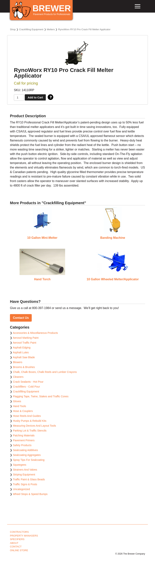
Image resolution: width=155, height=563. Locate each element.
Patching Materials (24, 435)
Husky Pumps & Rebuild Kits (29, 420)
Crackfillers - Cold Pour (26, 386)
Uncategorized (21, 489)
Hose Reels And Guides (27, 415)
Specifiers (17, 539)
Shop (13, 29)
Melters (51, 29)
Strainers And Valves (25, 469)
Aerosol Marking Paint (25, 337)
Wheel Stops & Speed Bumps (30, 494)
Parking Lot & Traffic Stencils (30, 430)
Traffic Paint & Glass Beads (29, 479)
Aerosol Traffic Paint (24, 342)
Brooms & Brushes (24, 367)
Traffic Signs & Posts (25, 484)
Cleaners (18, 376)
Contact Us (21, 317)
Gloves (17, 401)
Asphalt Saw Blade (24, 357)
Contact (16, 546)
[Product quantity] (19, 97)
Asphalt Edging (21, 347)
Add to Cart (35, 97)
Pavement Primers (24, 440)
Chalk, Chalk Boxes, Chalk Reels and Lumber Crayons (45, 371)
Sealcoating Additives (25, 450)
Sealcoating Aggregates (27, 454)
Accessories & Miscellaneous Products (35, 332)
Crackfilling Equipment (31, 29)
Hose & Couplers (23, 411)
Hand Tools (19, 406)
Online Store (19, 550)
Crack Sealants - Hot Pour (28, 381)
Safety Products (22, 445)
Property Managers (24, 535)
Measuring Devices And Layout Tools (34, 425)
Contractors (19, 532)
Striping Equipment (24, 474)
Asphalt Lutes (21, 352)
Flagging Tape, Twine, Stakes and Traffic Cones (40, 396)
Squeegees (19, 464)
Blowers (17, 362)
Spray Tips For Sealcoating (28, 459)
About (14, 543)
